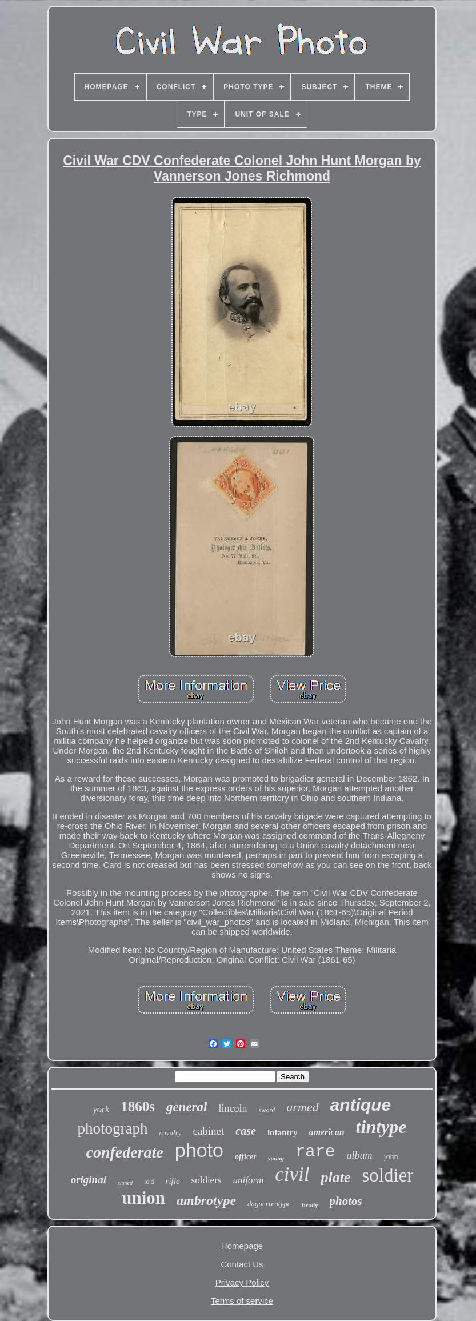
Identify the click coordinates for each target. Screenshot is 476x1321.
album (360, 1155)
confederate (124, 1152)
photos (346, 1201)
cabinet (208, 1131)
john (391, 1156)
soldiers (206, 1180)
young (276, 1158)
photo (199, 1150)
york (101, 1109)
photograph (113, 1128)
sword (266, 1110)
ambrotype (206, 1200)
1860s (138, 1106)
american (326, 1132)
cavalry (170, 1132)
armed (302, 1107)
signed (125, 1183)
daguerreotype (268, 1203)
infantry (282, 1132)
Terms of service (242, 1301)
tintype (381, 1126)
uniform (248, 1180)
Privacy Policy (242, 1282)
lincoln (232, 1108)
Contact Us (242, 1264)
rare (315, 1152)
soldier (388, 1175)
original (88, 1180)
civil (292, 1174)
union (143, 1198)
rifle (173, 1181)
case (245, 1130)
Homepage (242, 1246)
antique (360, 1104)
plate (336, 1177)
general (186, 1107)
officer (246, 1156)
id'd (149, 1182)
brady (310, 1205)
